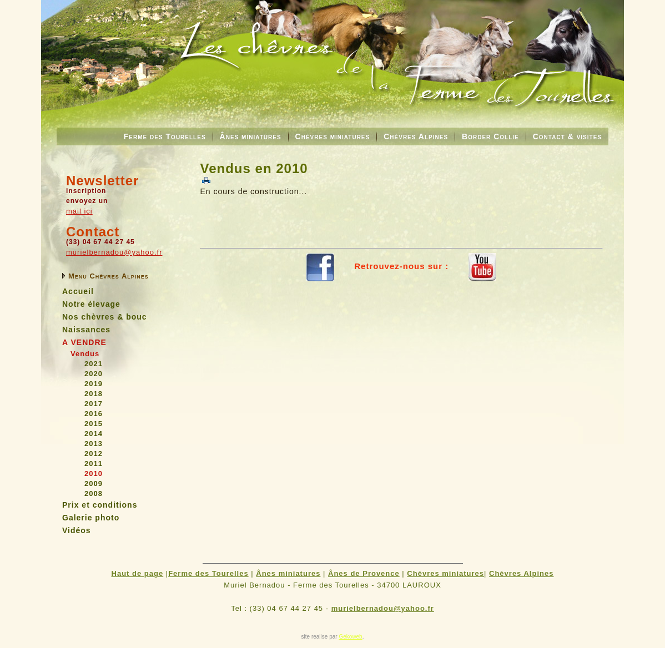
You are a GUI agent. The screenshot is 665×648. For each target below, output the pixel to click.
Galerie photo (90, 517)
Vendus (84, 354)
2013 (93, 443)
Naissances (86, 329)
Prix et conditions (99, 504)
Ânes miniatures (250, 136)
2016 (93, 413)
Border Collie (490, 136)
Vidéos (76, 530)
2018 (93, 393)
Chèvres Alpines (416, 136)
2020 (93, 373)
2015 (93, 423)
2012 (93, 453)
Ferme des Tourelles (165, 136)
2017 (93, 403)
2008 (93, 493)
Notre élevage (91, 304)
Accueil (78, 291)
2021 (93, 364)
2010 (93, 473)
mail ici (79, 211)
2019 (93, 383)
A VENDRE (84, 342)
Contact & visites (567, 136)
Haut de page (138, 573)
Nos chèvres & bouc (104, 316)
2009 (93, 483)
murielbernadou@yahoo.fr (114, 252)
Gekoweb (350, 637)
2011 (93, 463)
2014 (93, 433)
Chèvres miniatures (332, 136)
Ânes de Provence (364, 573)
